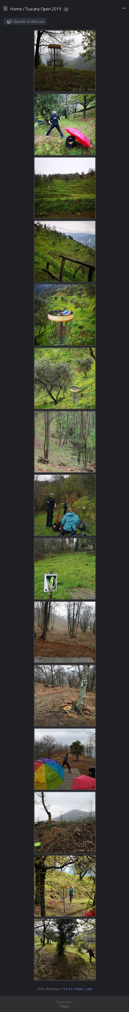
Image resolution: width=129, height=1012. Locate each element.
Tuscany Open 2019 (43, 9)
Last (89, 989)
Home (16, 9)
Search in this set (29, 21)
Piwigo (64, 1006)
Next (79, 989)
